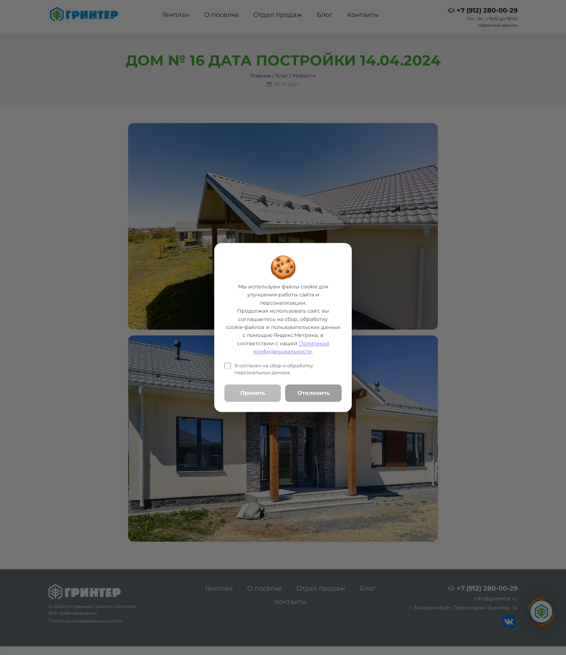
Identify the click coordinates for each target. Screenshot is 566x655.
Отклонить (313, 392)
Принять (252, 392)
